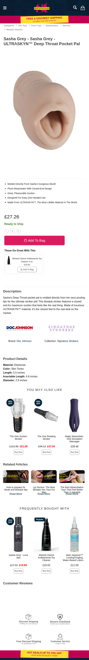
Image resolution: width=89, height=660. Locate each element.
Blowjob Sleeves (14, 29)
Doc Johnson (24, 341)
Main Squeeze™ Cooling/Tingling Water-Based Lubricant (74, 558)
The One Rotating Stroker (46, 437)
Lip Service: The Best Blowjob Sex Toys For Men (44, 490)
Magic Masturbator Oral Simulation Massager (74, 439)
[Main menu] (5, 7)
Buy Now (18, 452)
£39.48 (74, 446)
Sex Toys (22, 25)
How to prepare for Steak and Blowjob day (15, 488)
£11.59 (74, 565)
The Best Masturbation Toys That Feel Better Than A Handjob (72, 490)
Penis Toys (36, 25)
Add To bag (34, 240)
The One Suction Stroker (18, 437)
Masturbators (52, 25)
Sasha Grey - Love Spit (18, 556)
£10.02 (46, 565)
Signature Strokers (67, 341)
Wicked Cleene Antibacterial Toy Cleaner (46, 558)
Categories (9, 25)
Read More (16, 493)
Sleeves (66, 25)
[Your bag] (82, 8)
